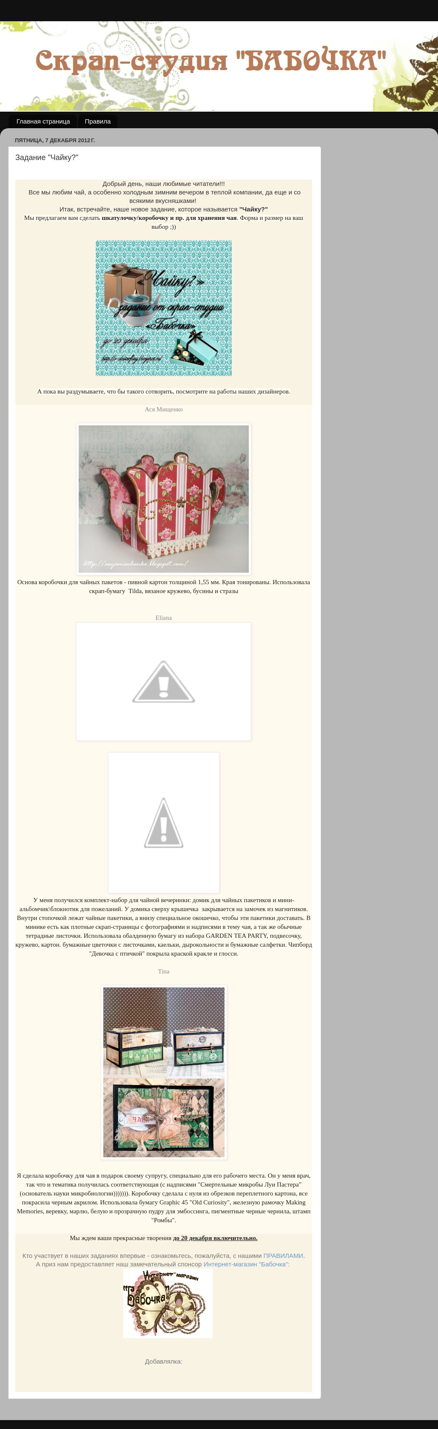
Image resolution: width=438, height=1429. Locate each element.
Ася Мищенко (163, 409)
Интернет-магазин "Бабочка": (247, 1264)
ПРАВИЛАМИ (283, 1255)
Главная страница (43, 121)
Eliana (164, 617)
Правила (98, 121)
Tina (164, 971)
